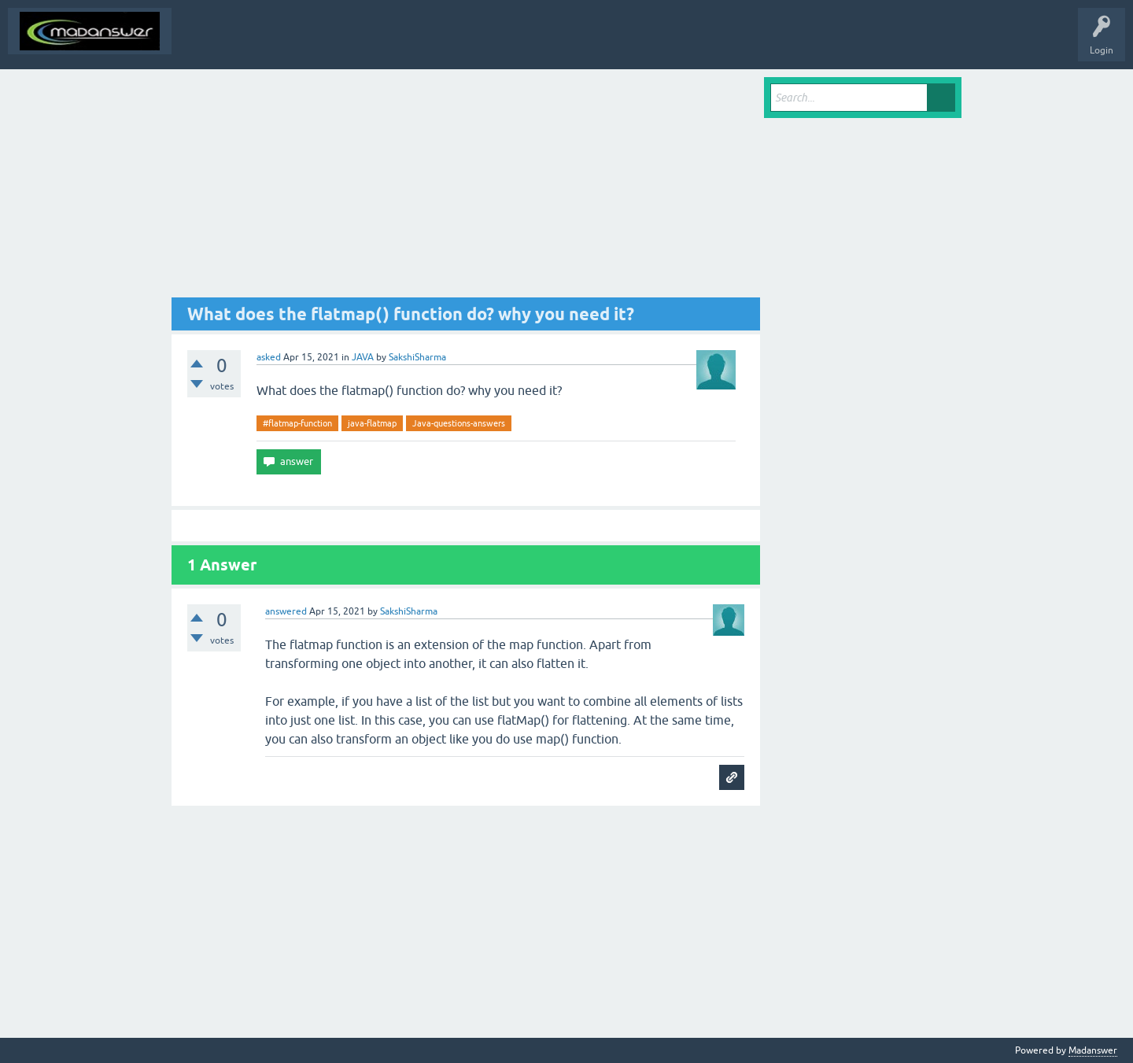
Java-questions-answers (458, 423)
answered (286, 611)
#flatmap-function (297, 423)
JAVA (363, 357)
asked (268, 357)
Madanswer (1092, 1050)
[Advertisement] (466, 187)
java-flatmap (372, 423)
